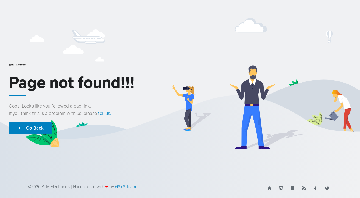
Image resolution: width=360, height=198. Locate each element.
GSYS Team (125, 186)
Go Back (30, 128)
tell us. (104, 113)
